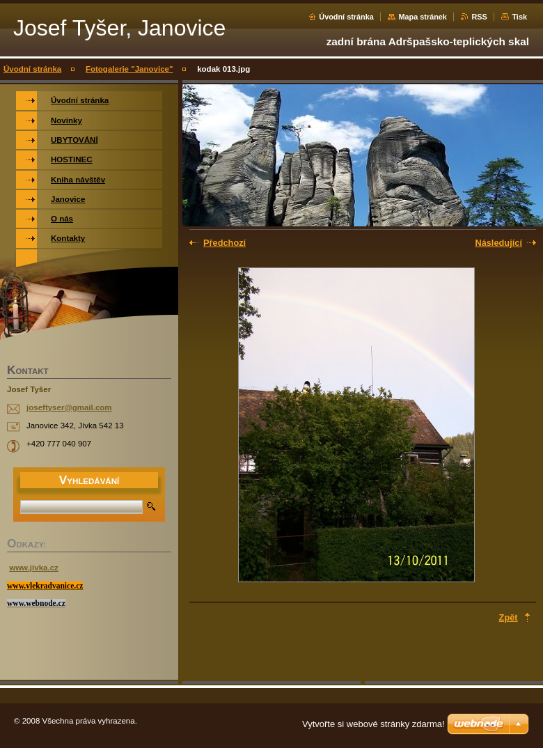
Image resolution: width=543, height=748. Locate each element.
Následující (498, 242)
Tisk (519, 17)
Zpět (508, 617)
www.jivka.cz (33, 567)
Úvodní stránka (346, 17)
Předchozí (224, 242)
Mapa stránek (422, 17)
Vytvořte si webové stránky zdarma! (373, 724)
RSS (479, 17)
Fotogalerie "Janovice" (129, 69)
